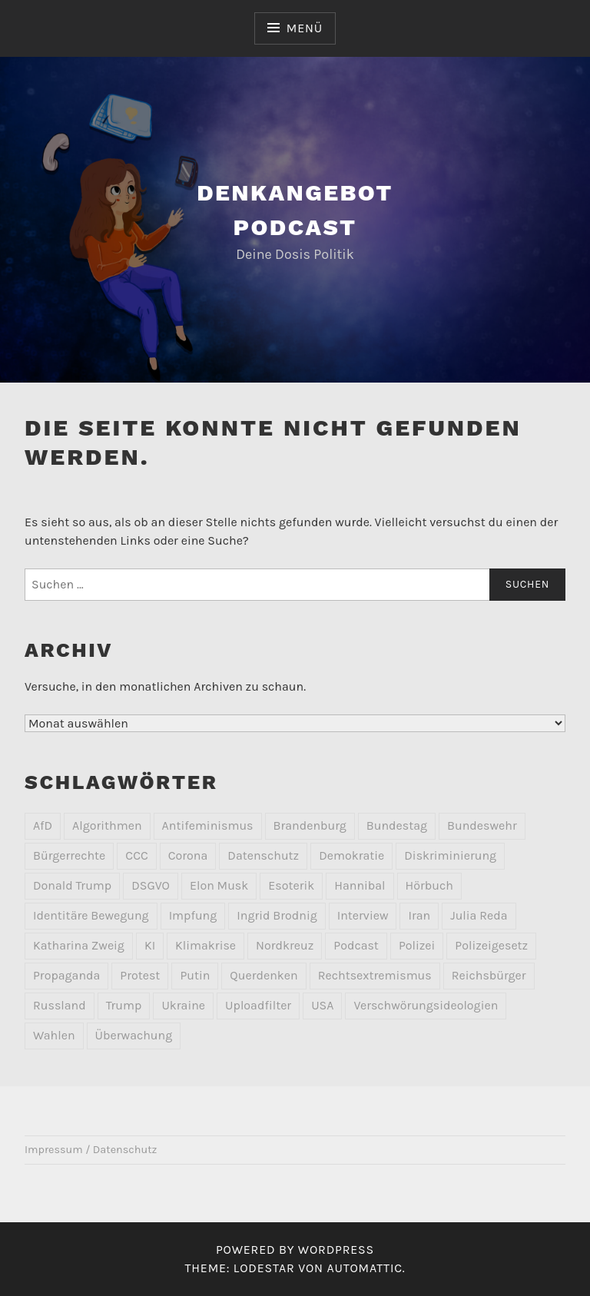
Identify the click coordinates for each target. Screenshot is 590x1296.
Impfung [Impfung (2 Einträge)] (193, 915)
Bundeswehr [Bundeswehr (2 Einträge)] (482, 825)
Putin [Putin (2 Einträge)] (195, 975)
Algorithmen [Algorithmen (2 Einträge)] (107, 825)
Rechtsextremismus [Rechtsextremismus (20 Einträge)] (375, 975)
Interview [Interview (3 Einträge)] (363, 915)
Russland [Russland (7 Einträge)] (59, 1005)
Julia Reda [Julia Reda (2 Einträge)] (478, 915)
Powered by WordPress (295, 1249)
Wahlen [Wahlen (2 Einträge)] (54, 1035)
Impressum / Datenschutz (91, 1149)
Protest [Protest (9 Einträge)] (140, 975)
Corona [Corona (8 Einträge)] (188, 855)
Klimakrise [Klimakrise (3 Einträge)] (205, 945)
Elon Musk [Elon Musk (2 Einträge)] (219, 885)
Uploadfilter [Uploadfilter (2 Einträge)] (258, 1005)
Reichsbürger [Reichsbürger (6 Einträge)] (489, 975)
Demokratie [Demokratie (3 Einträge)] (351, 855)
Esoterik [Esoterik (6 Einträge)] (291, 885)
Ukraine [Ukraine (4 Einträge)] (183, 1005)
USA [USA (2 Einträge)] (322, 1005)
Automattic (364, 1268)
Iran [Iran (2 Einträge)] (419, 915)
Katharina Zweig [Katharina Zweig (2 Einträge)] (78, 945)
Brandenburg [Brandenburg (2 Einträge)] (309, 825)
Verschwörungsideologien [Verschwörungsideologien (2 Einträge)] (425, 1005)
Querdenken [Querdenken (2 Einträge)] (263, 975)
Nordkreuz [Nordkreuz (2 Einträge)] (284, 945)
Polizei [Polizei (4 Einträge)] (417, 945)
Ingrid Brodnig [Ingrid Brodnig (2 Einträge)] (277, 915)
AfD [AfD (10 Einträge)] (42, 825)
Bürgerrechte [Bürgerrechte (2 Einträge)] (69, 855)
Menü (305, 28)
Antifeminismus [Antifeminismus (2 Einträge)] (208, 825)
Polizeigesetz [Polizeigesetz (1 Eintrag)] (491, 945)
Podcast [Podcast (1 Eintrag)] (356, 945)
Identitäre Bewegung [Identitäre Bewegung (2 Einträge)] (91, 915)
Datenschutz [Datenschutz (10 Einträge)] (263, 855)
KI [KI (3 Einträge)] (149, 945)
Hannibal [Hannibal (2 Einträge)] (359, 885)
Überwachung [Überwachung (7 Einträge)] (134, 1035)
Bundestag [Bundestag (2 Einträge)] (396, 825)
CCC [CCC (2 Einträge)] (136, 855)
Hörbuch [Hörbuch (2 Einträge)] (429, 885)
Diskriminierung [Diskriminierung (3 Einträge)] (450, 855)
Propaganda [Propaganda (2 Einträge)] (66, 975)
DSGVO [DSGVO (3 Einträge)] (150, 885)
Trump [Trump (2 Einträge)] (124, 1005)
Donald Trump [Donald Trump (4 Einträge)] (72, 885)
